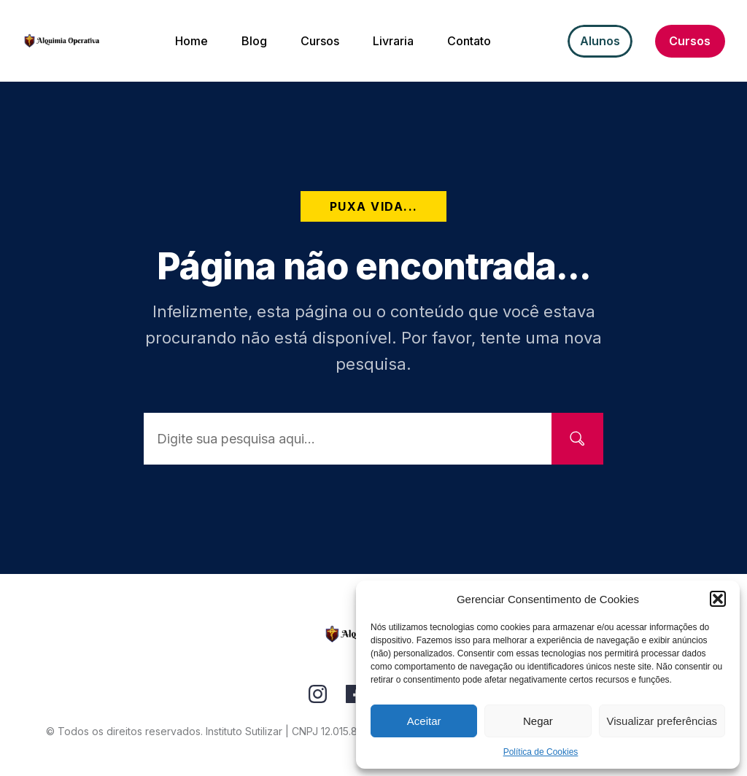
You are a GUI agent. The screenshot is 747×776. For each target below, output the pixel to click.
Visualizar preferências (662, 721)
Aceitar (424, 721)
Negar (538, 721)
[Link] (317, 694)
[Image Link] (62, 41)
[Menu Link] (191, 41)
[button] (718, 598)
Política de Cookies (540, 752)
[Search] (577, 439)
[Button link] (600, 41)
